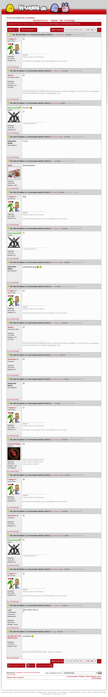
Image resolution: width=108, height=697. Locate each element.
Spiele (84, 692)
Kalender (54, 20)
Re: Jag (53, 631)
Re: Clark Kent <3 (58, 34)
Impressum (57, 694)
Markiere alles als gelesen (15, 677)
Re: (52, 161)
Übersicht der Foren (40, 20)
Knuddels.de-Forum (14, 24)
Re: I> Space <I (55, 71)
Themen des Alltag (29, 24)
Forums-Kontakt (72, 676)
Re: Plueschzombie (56, 137)
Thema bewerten (28, 30)
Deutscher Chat (7, 692)
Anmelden (30, 18)
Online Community (100, 692)
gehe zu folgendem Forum (53, 673)
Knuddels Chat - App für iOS (46, 692)
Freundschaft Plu (75, 692)
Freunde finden (62, 692)
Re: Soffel (54, 192)
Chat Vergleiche (47, 694)
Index (30, 665)
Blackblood (19, 672)
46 (92, 30)
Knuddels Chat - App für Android (24, 692)
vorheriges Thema (16, 665)
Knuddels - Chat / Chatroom (88, 676)
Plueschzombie (11, 674)
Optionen (13, 30)
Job (64, 694)
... (84, 30)
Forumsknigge (69, 20)
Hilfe (61, 20)
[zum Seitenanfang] (13, 67)
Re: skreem (54, 103)
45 (88, 30)
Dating (90, 692)
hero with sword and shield (32, 672)
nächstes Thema (44, 665)
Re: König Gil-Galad (57, 475)
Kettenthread (43, 24)
